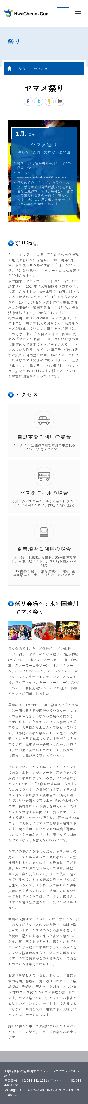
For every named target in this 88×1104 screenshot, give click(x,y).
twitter (38, 101)
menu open (78, 13)
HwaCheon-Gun (26, 13)
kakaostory (49, 101)
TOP (44, 1056)
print (59, 101)
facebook (28, 101)
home (9, 69)
